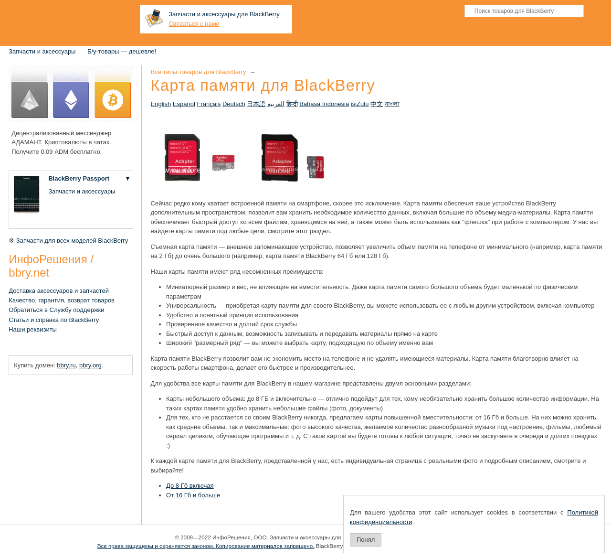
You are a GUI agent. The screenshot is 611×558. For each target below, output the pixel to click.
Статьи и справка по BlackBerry (54, 319)
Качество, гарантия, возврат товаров (62, 300)
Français (209, 103)
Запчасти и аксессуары (42, 51)
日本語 (256, 103)
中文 (376, 103)
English (161, 103)
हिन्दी (292, 103)
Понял (366, 539)
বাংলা (392, 103)
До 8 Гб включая (190, 485)
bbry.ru (66, 365)
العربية (275, 103)
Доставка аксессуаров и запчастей (59, 290)
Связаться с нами (194, 23)
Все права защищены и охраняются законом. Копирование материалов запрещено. (206, 546)
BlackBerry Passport (78, 178)
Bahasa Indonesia (324, 103)
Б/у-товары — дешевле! (121, 51)
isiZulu (360, 103)
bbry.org (90, 365)
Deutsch (233, 103)
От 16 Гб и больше (193, 495)
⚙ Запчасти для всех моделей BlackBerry (68, 240)
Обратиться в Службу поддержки (56, 309)
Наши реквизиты (33, 329)
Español (184, 103)
